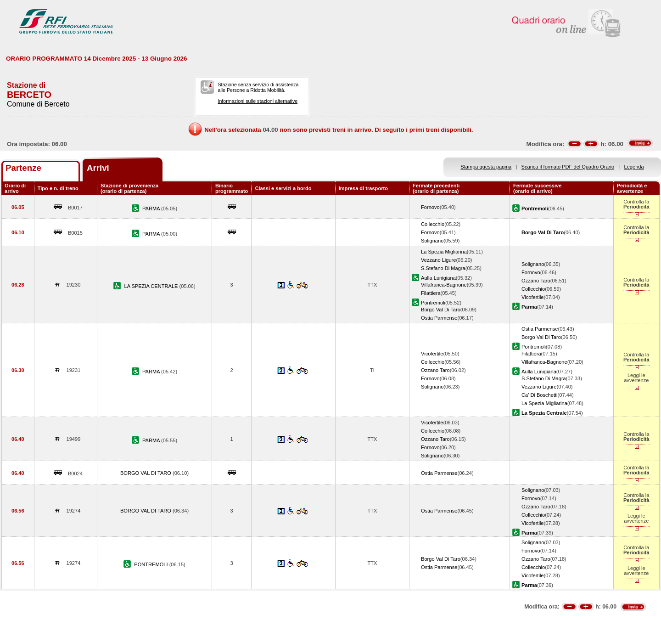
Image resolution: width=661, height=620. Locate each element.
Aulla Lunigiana (438, 278)
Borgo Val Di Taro (440, 309)
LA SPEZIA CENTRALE (151, 286)
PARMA (151, 208)
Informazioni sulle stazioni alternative (257, 101)
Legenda (634, 166)
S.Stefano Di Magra (443, 268)
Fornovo (430, 207)
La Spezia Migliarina (444, 251)
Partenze (23, 168)
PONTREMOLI (151, 564)
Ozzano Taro (535, 280)
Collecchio (432, 224)
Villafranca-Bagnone (444, 284)
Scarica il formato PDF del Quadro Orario (568, 166)
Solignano (432, 240)
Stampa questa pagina (485, 166)
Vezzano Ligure (438, 260)
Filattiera (430, 293)
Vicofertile (532, 297)
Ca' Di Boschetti (539, 395)
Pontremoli (433, 302)
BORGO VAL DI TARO (146, 473)
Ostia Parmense (439, 318)
